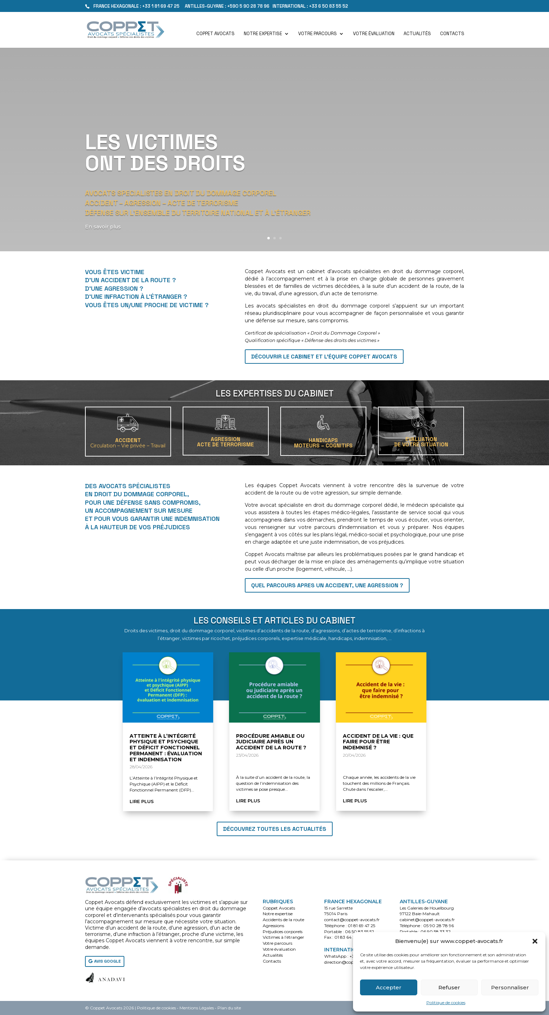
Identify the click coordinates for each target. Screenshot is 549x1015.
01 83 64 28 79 (349, 937)
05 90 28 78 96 (438, 925)
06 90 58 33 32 (435, 931)
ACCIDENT (127, 443)
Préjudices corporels (282, 931)
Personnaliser (510, 987)
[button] (534, 941)
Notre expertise (263, 34)
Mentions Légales (196, 1007)
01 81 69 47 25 (361, 925)
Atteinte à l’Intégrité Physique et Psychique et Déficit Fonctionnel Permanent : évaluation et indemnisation (166, 748)
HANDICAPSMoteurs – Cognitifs (323, 443)
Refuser (449, 987)
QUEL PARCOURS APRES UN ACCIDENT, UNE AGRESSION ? (327, 585)
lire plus (142, 801)
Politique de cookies (445, 1002)
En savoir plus (104, 227)
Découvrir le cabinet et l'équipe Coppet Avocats (324, 356)
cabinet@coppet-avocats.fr (427, 919)
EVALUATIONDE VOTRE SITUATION (421, 442)
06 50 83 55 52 (359, 931)
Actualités (417, 34)
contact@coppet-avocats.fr (352, 919)
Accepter (388, 987)
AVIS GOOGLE (107, 961)
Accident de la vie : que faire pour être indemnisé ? (378, 742)
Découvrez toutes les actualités (274, 829)
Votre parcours (317, 34)
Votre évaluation (373, 34)
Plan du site (229, 1007)
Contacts (452, 34)
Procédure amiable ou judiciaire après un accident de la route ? (271, 742)
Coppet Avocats (215, 34)
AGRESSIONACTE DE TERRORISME (225, 442)
